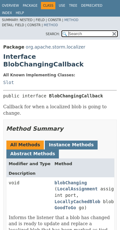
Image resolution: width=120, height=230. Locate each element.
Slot (8, 82)
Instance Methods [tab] (71, 144)
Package (30, 5)
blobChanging (70, 182)
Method (71, 20)
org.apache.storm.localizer (55, 47)
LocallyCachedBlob (77, 201)
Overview (10, 5)
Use (62, 5)
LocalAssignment (77, 188)
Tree (73, 5)
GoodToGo (65, 207)
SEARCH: (53, 34)
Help (20, 13)
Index (7, 13)
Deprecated (91, 5)
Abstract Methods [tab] (32, 153)
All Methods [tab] (25, 144)
